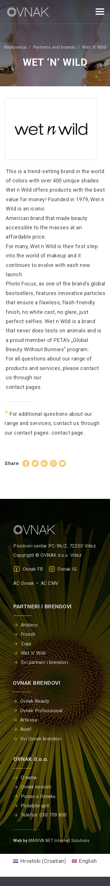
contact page (68, 433)
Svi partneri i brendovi (44, 662)
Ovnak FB (28, 569)
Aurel (26, 729)
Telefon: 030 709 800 (44, 815)
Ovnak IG (62, 569)
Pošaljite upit (35, 805)
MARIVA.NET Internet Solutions (59, 840)
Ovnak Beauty (35, 701)
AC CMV (49, 583)
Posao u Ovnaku (38, 796)
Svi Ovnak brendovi (41, 739)
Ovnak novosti (36, 787)
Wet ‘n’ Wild (33, 653)
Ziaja (26, 644)
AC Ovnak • (27, 583)
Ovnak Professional (41, 710)
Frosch (28, 634)
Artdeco (29, 625)
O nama (29, 777)
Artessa (28, 720)
